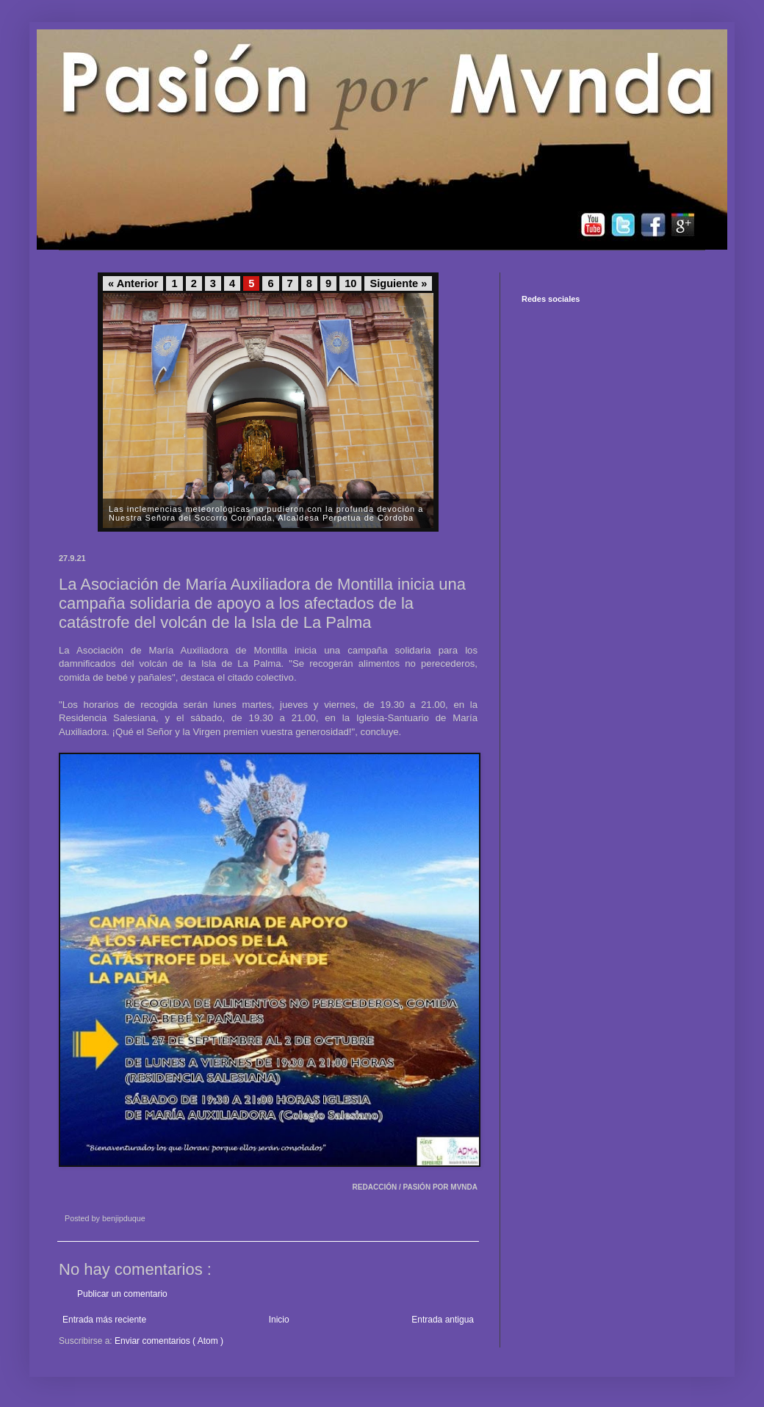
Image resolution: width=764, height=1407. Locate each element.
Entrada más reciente (104, 1319)
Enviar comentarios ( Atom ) (169, 1341)
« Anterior (133, 283)
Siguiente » (398, 283)
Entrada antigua (442, 1319)
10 (350, 283)
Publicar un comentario (122, 1294)
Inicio (279, 1319)
